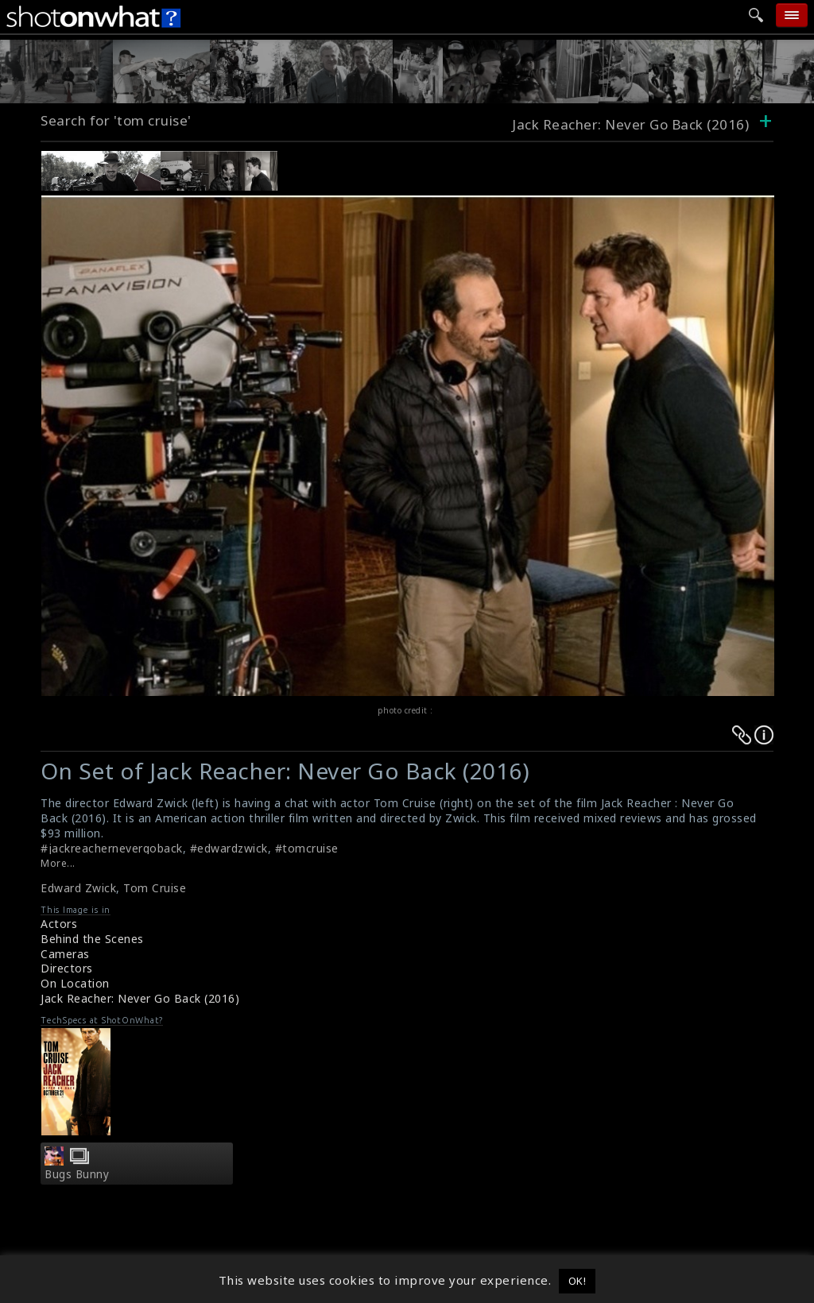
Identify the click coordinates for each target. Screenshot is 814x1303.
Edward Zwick (78, 887)
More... (58, 863)
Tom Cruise (154, 887)
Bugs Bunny (77, 1174)
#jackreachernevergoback (112, 848)
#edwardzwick (229, 848)
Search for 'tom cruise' (116, 120)
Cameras (65, 953)
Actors (59, 923)
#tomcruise (307, 848)
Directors (67, 968)
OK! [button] (577, 1281)
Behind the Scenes (92, 938)
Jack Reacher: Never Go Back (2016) (140, 998)
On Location (75, 983)
